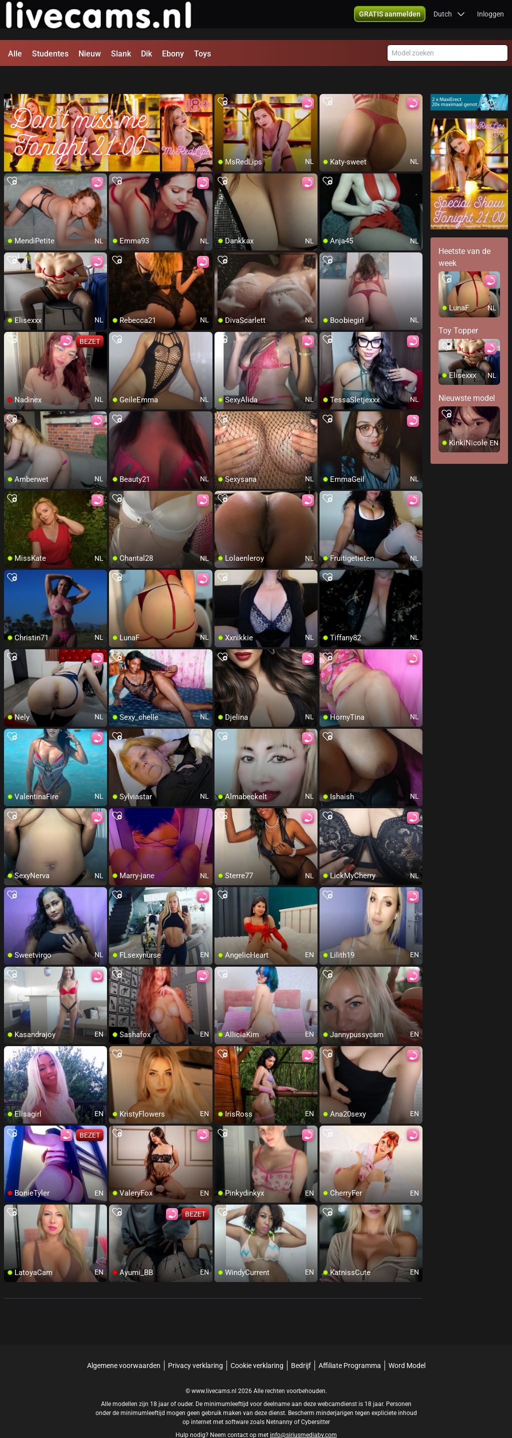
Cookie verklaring (257, 1344)
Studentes (50, 53)
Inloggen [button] (490, 20)
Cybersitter (315, 1400)
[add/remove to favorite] (223, 80)
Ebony (173, 53)
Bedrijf (301, 1344)
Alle (15, 53)
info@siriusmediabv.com (303, 1413)
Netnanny (280, 1400)
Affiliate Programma (349, 1344)
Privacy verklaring (195, 1344)
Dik (146, 53)
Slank (121, 53)
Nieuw (89, 53)
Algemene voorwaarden (123, 1344)
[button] (390, 20)
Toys (202, 53)
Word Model (407, 1344)
